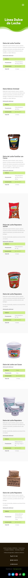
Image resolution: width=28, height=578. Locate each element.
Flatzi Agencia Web (17, 569)
